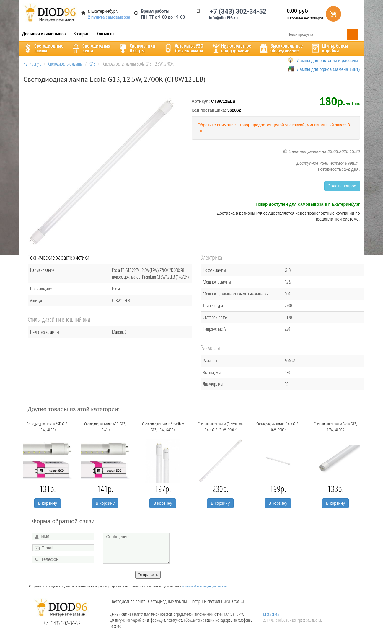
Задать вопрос (342, 186)
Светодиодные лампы (167, 601)
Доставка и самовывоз (44, 33)
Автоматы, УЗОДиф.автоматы (183, 48)
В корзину (47, 503)
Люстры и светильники (209, 601)
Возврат (81, 33)
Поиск (352, 34)
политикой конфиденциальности (204, 586)
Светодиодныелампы (42, 48)
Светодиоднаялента (90, 48)
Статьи (238, 601)
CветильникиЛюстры (136, 48)
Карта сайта (271, 614)
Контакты (105, 33)
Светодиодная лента (128, 601)
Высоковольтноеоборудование (281, 48)
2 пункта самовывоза (109, 17)
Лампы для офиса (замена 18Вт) (328, 69)
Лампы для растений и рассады (327, 60)
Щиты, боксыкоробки (329, 48)
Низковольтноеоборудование (231, 48)
